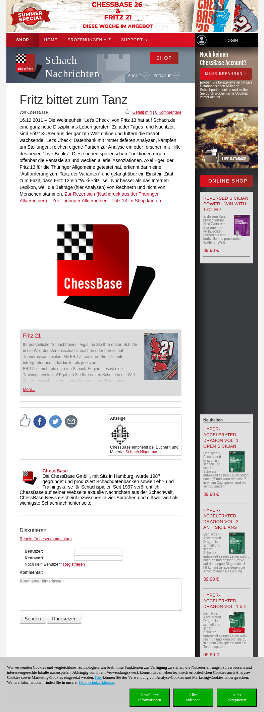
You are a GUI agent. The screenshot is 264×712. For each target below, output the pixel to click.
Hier (98, 677)
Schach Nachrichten (72, 67)
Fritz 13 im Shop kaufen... (138, 200)
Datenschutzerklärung (96, 682)
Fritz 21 (32, 336)
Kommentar (31, 572)
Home (51, 40)
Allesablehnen (193, 697)
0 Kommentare (168, 112)
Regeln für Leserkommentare (46, 539)
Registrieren (74, 564)
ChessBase (55, 470)
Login (231, 40)
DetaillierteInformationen (149, 697)
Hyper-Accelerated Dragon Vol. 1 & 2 (225, 601)
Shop (22, 40)
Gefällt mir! (142, 112)
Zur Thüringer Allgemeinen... (81, 200)
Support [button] (134, 40)
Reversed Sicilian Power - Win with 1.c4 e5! (225, 204)
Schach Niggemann (143, 452)
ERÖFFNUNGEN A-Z (89, 40)
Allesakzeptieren (236, 697)
